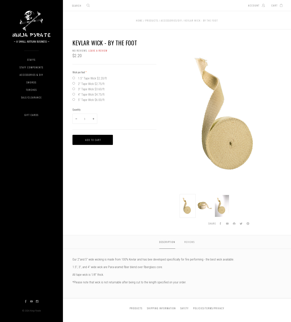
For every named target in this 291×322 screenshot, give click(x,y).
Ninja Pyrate (35, 310)
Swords (31, 82)
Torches (31, 89)
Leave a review (98, 50)
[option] (188, 206)
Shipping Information (161, 308)
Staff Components (31, 67)
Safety (184, 308)
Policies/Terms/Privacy (208, 308)
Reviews (189, 242)
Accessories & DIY (31, 74)
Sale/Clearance (31, 97)
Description (167, 242)
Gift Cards (31, 115)
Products (136, 308)
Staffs (31, 59)
